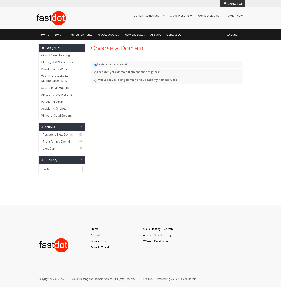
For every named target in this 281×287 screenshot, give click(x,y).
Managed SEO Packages (57, 62)
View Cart (62, 148)
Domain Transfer (101, 247)
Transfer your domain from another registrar (127, 72)
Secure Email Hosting (55, 88)
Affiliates (155, 34)
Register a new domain (111, 64)
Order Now (235, 16)
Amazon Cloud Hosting (56, 95)
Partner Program (52, 102)
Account (233, 34)
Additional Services (53, 109)
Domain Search (100, 241)
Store (59, 34)
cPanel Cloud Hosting (55, 55)
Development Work (54, 69)
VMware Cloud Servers (56, 116)
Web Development (209, 16)
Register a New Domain (62, 134)
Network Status (134, 34)
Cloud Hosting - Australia (158, 229)
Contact (95, 235)
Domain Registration (147, 16)
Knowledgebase (108, 34)
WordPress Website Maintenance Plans (54, 78)
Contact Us (173, 34)
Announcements (81, 34)
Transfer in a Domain (62, 141)
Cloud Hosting (179, 16)
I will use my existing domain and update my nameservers (135, 80)
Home (45, 34)
